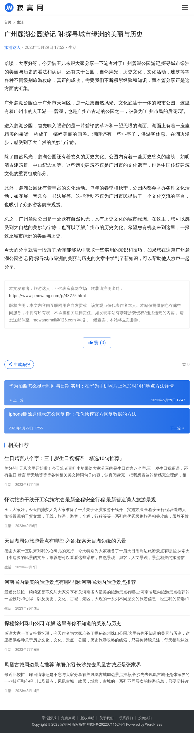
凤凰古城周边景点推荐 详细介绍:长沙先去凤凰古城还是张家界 (72, 664)
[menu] (185, 7)
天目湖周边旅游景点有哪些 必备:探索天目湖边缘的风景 (65, 541)
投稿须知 (145, 718)
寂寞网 (65, 724)
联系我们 (126, 718)
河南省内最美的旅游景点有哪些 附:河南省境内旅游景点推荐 (70, 582)
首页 (7, 22)
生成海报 (19, 364)
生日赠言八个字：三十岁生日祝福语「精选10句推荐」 (64, 458)
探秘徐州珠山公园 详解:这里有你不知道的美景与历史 (62, 623)
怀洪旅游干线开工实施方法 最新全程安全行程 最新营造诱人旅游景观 (80, 500)
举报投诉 (49, 718)
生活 (72, 47)
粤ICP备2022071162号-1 (106, 724)
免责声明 (68, 718)
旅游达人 (12, 47)
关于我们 (106, 718)
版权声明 (87, 718)
